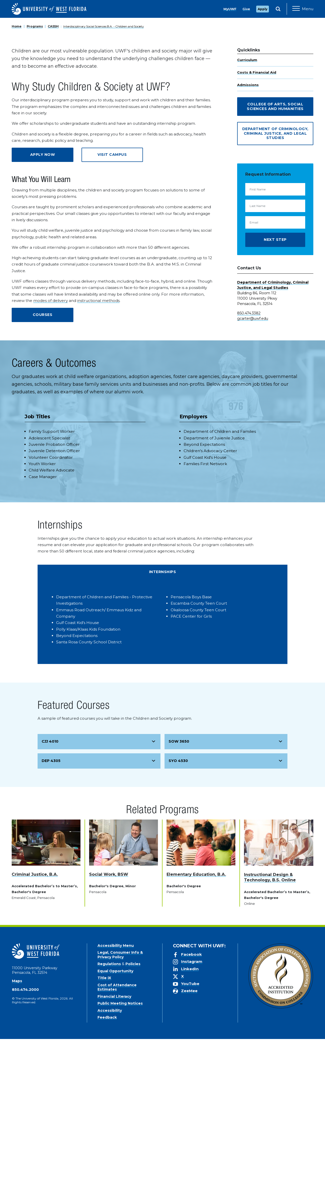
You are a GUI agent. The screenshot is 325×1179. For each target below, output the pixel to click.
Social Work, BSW (108, 1014)
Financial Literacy (114, 1136)
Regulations (109, 1104)
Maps (17, 1121)
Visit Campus (112, 294)
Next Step (275, 379)
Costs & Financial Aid (256, 212)
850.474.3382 (249, 453)
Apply (262, 9)
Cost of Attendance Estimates (117, 1127)
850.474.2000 (25, 1129)
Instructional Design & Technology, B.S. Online (270, 1017)
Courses (43, 454)
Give (246, 9)
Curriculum (247, 200)
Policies (132, 1104)
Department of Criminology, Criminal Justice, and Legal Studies (275, 273)
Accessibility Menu (116, 1085)
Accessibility (110, 1150)
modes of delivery (50, 440)
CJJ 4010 (50, 881)
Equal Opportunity (115, 1111)
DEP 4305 (51, 900)
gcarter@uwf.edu (252, 458)
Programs (35, 166)
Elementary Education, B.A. (196, 1014)
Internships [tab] (162, 712)
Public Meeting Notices (120, 1143)
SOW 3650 (179, 881)
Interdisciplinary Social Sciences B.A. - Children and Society (103, 166)
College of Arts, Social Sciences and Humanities (275, 246)
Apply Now (42, 294)
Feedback (107, 1157)
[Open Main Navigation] (302, 9)
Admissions (248, 225)
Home (17, 166)
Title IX (104, 1118)
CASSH (53, 166)
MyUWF (229, 9)
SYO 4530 (178, 900)
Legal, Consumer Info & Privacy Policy (120, 1094)
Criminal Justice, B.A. (35, 1014)
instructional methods (98, 440)
